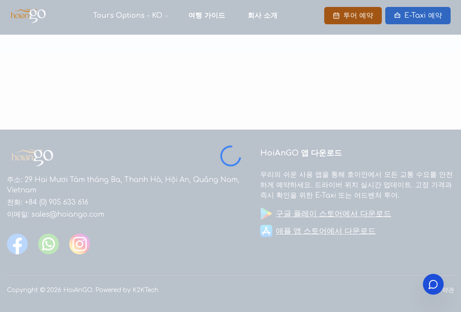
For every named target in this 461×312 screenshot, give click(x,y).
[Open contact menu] (433, 284)
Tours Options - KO (127, 16)
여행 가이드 (206, 16)
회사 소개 (262, 16)
